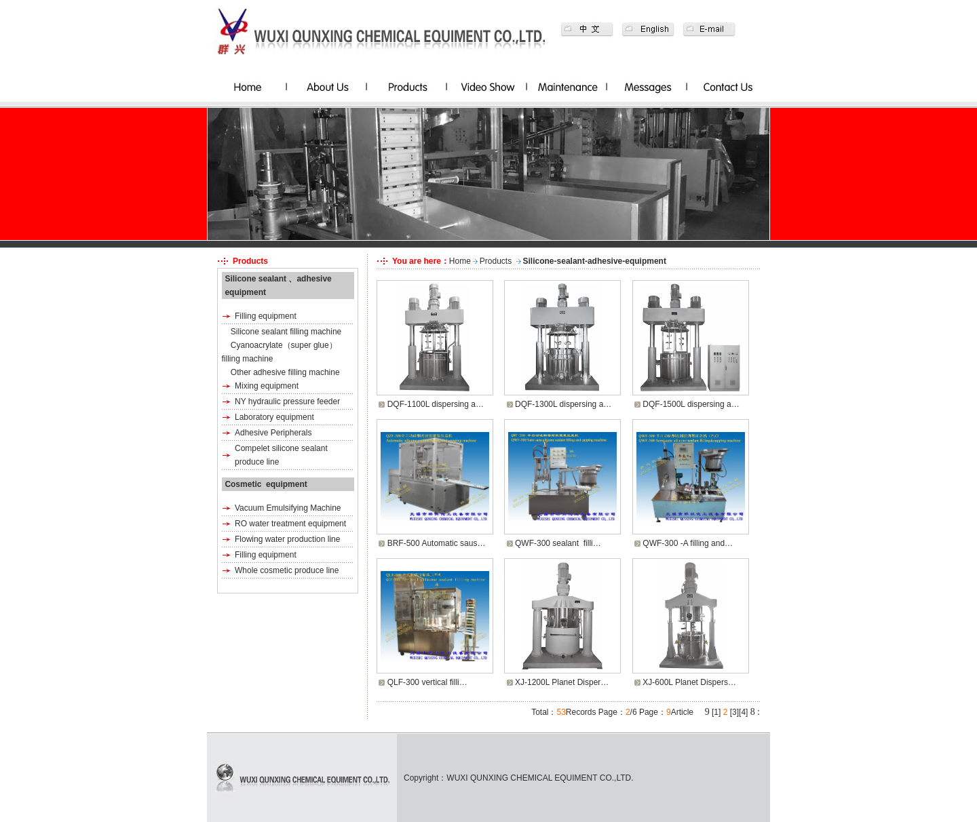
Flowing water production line (287, 539)
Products (496, 261)
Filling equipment (265, 316)
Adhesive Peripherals (273, 432)
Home (460, 261)
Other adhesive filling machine (285, 372)
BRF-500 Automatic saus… (436, 543)
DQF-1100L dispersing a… (435, 404)
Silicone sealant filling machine (286, 331)
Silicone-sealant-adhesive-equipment (594, 261)
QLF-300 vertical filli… (427, 682)
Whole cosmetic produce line (287, 570)
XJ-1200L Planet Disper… (562, 682)
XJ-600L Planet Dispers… (689, 682)
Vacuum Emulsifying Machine (288, 508)
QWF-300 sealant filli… (558, 543)
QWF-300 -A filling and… (688, 543)
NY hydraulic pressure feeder (287, 401)
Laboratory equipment (274, 417)
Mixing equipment (267, 386)
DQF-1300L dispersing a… (563, 404)
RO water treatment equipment (290, 523)
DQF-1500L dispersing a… (691, 404)
